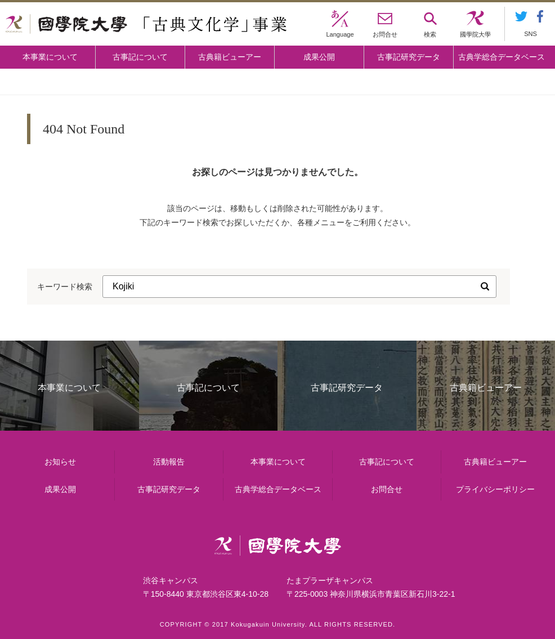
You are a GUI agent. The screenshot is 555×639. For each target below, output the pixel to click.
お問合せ (386, 489)
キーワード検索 (64, 286)
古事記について (140, 56)
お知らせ (60, 461)
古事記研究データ (408, 56)
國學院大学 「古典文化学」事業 (146, 24)
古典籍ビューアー (229, 56)
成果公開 (319, 56)
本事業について (50, 56)
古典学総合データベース (501, 56)
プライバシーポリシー (495, 489)
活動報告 (169, 461)
